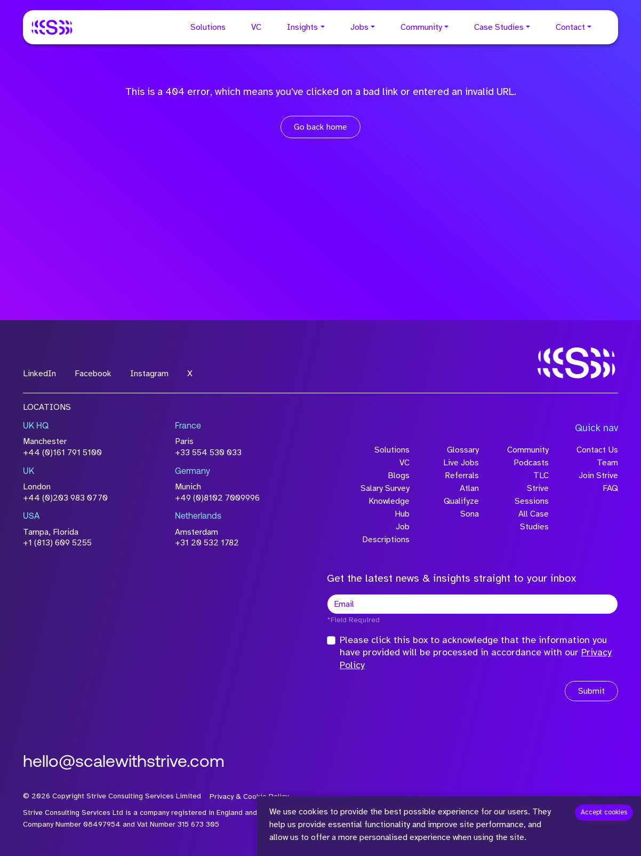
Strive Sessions (532, 494)
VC (256, 27)
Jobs (359, 27)
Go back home (320, 127)
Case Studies (499, 27)
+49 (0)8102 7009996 (217, 498)
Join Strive (598, 475)
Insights (302, 27)
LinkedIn (39, 373)
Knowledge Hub (389, 507)
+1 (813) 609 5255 (57, 542)
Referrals (462, 475)
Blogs (399, 475)
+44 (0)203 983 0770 (65, 498)
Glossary (463, 450)
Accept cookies (604, 812)
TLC (541, 475)
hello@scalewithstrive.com (124, 762)
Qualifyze (461, 501)
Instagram (149, 373)
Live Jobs (461, 462)
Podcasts (531, 462)
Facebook (93, 373)
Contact (570, 27)
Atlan (469, 488)
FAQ (610, 488)
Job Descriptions (386, 533)
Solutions (208, 27)
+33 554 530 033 (208, 452)
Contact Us (597, 450)
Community (421, 27)
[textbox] (472, 604)
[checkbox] (331, 640)
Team (607, 462)
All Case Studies (533, 520)
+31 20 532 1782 (207, 542)
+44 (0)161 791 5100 (62, 452)
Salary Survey (385, 488)
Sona (469, 514)
